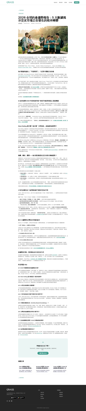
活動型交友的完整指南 (53, 149)
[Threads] (9, 401)
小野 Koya (20, 23)
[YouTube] (11, 401)
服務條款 (61, 394)
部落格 (65, 2)
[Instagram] (7, 401)
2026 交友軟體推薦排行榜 (35, 326)
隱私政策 (61, 392)
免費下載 (76, 2)
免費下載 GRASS (43, 353)
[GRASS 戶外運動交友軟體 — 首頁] (10, 2)
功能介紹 (55, 2)
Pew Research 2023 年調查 (24, 75)
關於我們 (60, 2)
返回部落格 (21, 10)
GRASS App (39, 333)
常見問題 (70, 2)
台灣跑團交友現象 (40, 214)
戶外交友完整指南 (24, 334)
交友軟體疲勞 (54, 255)
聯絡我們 (61, 396)
